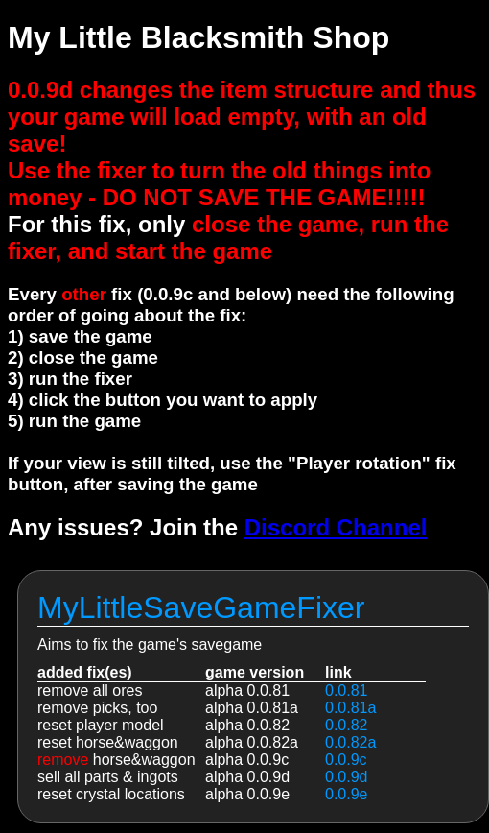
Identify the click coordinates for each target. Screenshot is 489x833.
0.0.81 (346, 690)
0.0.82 (346, 725)
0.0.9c (346, 759)
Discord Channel (336, 527)
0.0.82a (350, 742)
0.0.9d (346, 777)
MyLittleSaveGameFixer (200, 607)
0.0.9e (346, 794)
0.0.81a (350, 708)
